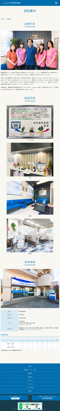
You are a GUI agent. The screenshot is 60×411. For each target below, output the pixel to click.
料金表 (30, 391)
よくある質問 (30, 387)
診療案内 (30, 377)
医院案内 (30, 373)
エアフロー (30, 380)
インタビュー (30, 384)
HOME (2, 19)
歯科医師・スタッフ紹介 (30, 369)
